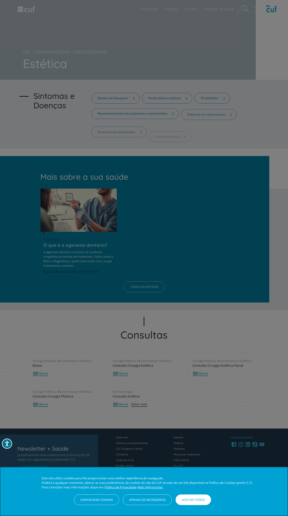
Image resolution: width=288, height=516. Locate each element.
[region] (144, 491)
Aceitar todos (193, 500)
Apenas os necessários (147, 500)
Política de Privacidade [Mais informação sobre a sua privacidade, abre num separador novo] (120, 487)
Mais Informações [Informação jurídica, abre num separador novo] (150, 487)
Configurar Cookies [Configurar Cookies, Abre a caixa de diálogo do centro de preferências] (96, 500)
